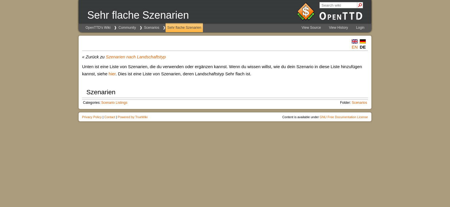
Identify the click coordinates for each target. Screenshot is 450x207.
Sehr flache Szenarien (184, 28)
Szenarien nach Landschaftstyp (136, 56)
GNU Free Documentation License (344, 117)
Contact (109, 117)
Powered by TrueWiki (133, 117)
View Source (311, 28)
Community (127, 28)
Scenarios (151, 28)
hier (112, 73)
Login (360, 28)
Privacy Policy (92, 117)
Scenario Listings (114, 103)
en (355, 47)
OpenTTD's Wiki (98, 28)
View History (338, 28)
